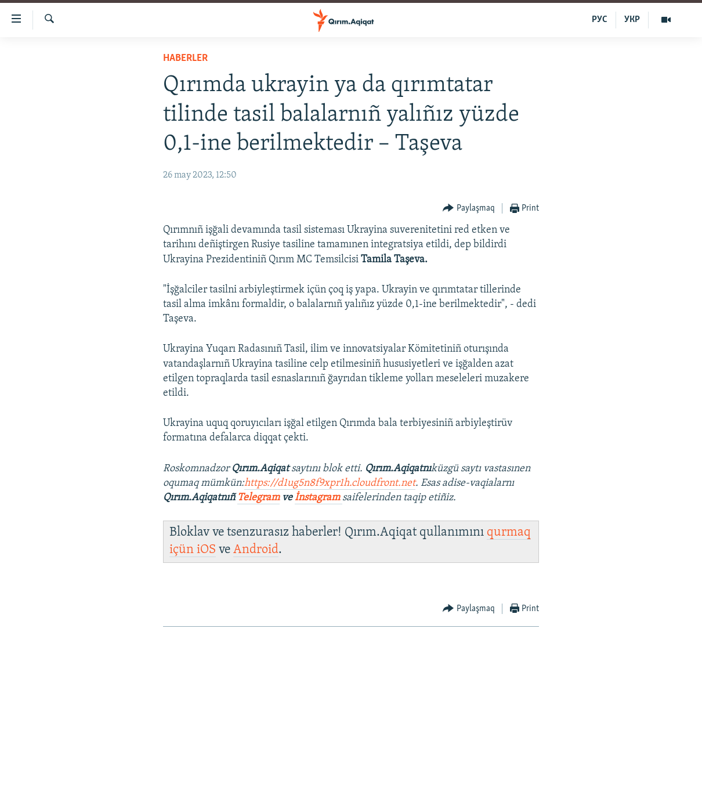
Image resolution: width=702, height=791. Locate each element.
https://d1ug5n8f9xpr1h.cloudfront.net (329, 483)
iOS (206, 550)
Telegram (258, 497)
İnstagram (318, 497)
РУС (599, 19)
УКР (632, 19)
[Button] (469, 208)
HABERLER (185, 58)
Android (255, 550)
